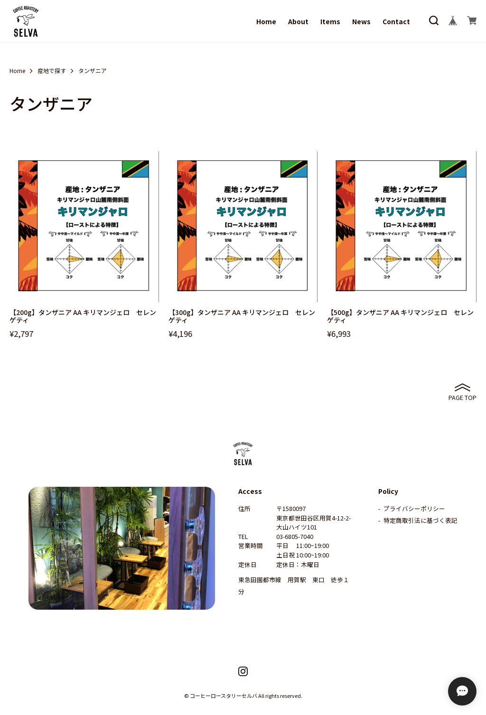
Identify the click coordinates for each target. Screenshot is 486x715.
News (361, 21)
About (298, 21)
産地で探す (51, 70)
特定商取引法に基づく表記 (420, 520)
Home (266, 21)
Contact (396, 21)
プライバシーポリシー (414, 508)
